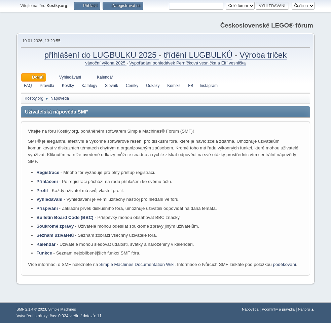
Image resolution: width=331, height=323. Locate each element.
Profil (42, 190)
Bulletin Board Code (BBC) (65, 217)
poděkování (284, 264)
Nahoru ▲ (306, 309)
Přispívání (47, 208)
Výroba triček (263, 54)
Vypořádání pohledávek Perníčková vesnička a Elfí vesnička (187, 62)
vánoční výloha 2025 (105, 62)
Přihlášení (47, 181)
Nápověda (250, 309)
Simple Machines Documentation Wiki (137, 264)
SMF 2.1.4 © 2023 (31, 309)
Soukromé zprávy (55, 226)
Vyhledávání (49, 199)
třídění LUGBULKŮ (198, 54)
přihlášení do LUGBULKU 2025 (101, 54)
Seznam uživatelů (55, 235)
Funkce (44, 253)
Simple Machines (62, 309)
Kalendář (46, 244)
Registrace (47, 172)
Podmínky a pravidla (278, 309)
